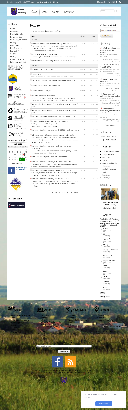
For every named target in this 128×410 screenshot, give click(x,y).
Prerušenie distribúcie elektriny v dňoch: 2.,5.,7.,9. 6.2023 (52, 170)
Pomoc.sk (106, 157)
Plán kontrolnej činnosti (111, 59)
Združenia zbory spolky (20, 320)
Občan (55, 11)
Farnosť (42, 333)
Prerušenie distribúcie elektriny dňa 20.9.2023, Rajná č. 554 (53, 116)
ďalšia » (76, 192)
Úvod (34, 11)
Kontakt (111, 2)
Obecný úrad (44, 315)
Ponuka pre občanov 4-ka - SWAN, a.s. (46, 85)
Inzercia (107, 132)
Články (105, 234)
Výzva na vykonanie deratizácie (43, 96)
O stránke (90, 370)
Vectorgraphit (55, 372)
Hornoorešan (16, 332)
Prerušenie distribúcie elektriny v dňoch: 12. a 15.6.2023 (52, 162)
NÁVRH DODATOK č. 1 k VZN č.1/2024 (109, 66)
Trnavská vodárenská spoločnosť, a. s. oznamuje (50, 121)
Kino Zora (106, 175)
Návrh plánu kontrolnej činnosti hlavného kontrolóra (110, 50)
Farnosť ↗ (14, 51)
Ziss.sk (105, 160)
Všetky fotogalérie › (110, 208)
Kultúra (105, 276)
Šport (105, 271)
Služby (13, 56)
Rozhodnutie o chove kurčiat (42, 69)
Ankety (105, 244)
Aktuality (14, 31)
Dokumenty (15, 45)
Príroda (71, 318)
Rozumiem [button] (103, 404)
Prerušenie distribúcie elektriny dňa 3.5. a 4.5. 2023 (50, 179)
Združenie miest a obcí (110, 151)
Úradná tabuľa (16, 34)
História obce (16, 48)
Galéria (13, 53)
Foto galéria (15, 327)
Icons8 (61, 372)
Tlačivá (42, 320)
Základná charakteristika (20, 315)
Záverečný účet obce (112, 88)
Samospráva (107, 255)
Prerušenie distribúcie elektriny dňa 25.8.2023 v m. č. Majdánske (55, 130)
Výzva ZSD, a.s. (37, 74)
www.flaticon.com (72, 372)
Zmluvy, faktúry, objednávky (50, 322)
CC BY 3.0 (88, 372)
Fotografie (107, 239)
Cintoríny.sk (106, 178)
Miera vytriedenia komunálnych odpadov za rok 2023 (51, 60)
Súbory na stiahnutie (111, 250)
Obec (45, 11)
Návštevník (70, 11)
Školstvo (43, 331)
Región (105, 287)
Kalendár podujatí (18, 62)
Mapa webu (101, 2)
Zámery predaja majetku (110, 103)
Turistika (71, 315)
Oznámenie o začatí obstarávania (44, 54)
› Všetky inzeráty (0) (108, 136)
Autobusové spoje (75, 329)
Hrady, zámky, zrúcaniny (77, 320)
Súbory (106, 43)
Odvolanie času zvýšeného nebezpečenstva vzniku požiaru (53, 135)
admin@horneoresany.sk (77, 370)
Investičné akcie (17, 59)
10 (71, 192)
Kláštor (42, 335)
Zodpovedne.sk (108, 154)
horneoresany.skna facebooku (21, 168)
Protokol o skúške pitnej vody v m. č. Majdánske (50, 157)
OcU (66, 370)
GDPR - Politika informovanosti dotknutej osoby (107, 332)
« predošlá (53, 192)
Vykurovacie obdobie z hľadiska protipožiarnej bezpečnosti (53, 80)
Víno (70, 322)
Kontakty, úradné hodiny (49, 324)
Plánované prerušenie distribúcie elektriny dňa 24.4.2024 (52, 43)
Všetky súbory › (110, 125)
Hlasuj (103, 293)
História (106, 282)
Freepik (48, 372)
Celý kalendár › (17, 163)
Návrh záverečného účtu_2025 (108, 80)
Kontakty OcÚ (16, 37)
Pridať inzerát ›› (110, 140)
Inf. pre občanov (109, 260)
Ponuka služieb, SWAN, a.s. (42, 91)
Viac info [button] (87, 398)
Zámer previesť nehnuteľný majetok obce (110, 95)
